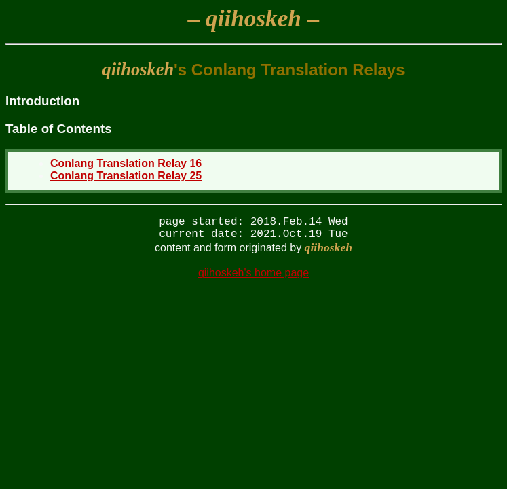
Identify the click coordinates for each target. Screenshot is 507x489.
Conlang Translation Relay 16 (126, 163)
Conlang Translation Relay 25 (126, 175)
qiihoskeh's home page (253, 278)
